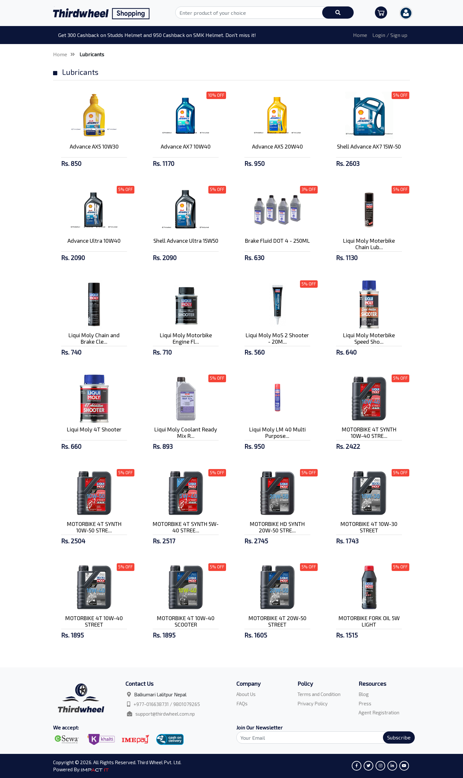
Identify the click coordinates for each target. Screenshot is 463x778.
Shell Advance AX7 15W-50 (369, 146)
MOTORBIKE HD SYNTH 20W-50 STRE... (277, 526)
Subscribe (399, 737)
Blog (364, 694)
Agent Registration (379, 712)
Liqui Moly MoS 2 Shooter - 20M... (277, 338)
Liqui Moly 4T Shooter (94, 429)
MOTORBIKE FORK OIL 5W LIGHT (369, 621)
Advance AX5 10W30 (94, 146)
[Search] (321, 737)
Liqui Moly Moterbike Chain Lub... (369, 243)
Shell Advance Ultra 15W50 (185, 240)
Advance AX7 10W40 (186, 146)
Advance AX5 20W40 (277, 146)
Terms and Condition (318, 694)
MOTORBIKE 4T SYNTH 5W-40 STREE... (186, 526)
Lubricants (91, 54)
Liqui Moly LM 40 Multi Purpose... (277, 432)
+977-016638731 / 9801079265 (166, 704)
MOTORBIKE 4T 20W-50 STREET (277, 621)
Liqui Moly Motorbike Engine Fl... (186, 338)
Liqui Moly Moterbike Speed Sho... (369, 338)
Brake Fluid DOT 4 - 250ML (277, 240)
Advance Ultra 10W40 (94, 240)
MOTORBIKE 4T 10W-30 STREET (368, 526)
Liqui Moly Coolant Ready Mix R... (185, 432)
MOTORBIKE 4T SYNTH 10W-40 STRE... (369, 432)
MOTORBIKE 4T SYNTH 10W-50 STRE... (94, 526)
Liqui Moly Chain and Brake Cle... (94, 338)
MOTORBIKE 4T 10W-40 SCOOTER (185, 621)
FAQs (242, 703)
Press (365, 703)
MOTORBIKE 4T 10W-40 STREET (94, 621)
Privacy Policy (312, 703)
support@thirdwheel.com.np (165, 714)
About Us (246, 694)
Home (360, 35)
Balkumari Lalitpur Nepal (160, 694)
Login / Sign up (389, 35)
